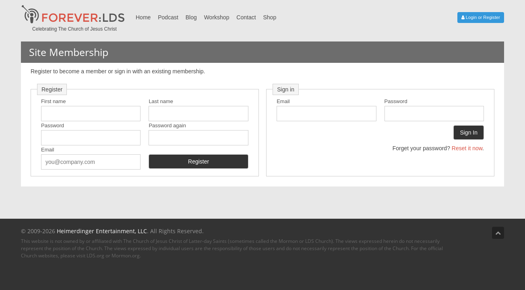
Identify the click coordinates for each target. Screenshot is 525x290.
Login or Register (480, 17)
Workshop (216, 17)
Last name (161, 101)
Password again (167, 125)
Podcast (168, 17)
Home (143, 17)
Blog (191, 17)
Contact (246, 17)
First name (53, 101)
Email (47, 150)
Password (52, 125)
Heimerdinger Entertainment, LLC (102, 231)
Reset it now (467, 148)
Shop (269, 17)
